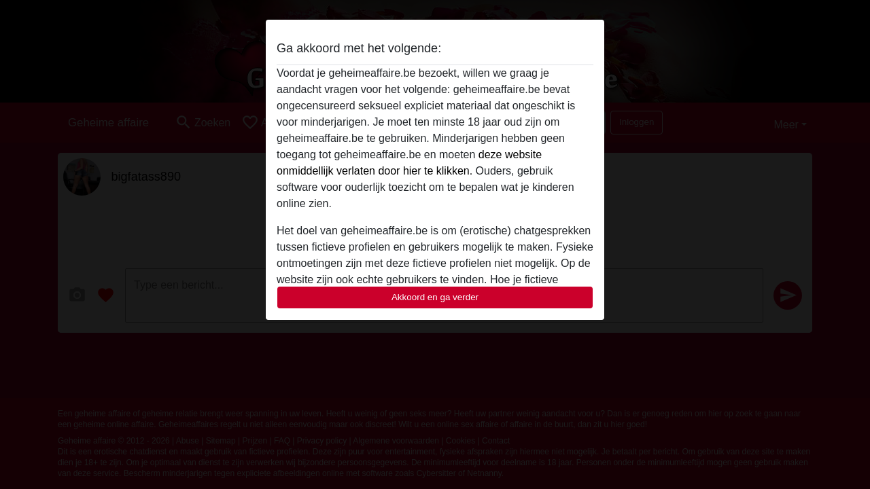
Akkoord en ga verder (435, 297)
